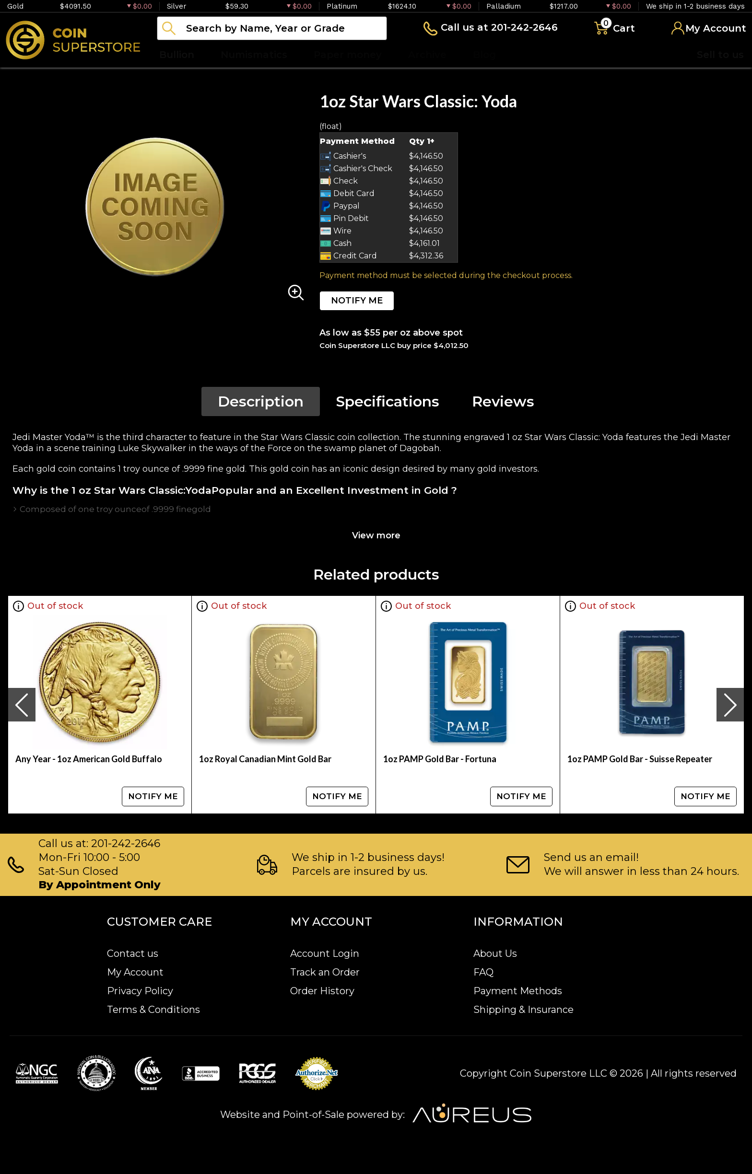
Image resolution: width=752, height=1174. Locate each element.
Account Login (324, 953)
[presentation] (21, 704)
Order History (322, 991)
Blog (484, 54)
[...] (272, 28)
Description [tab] (261, 401)
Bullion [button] (176, 54)
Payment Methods (517, 991)
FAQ (483, 972)
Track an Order (325, 972)
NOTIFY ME (357, 300)
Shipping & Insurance (523, 1009)
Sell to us (720, 54)
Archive (427, 54)
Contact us (132, 953)
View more (376, 535)
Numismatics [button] (254, 54)
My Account (135, 972)
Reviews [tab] (503, 401)
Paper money (348, 54)
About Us (495, 953)
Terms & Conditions (153, 1009)
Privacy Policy (140, 991)
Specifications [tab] (387, 401)
